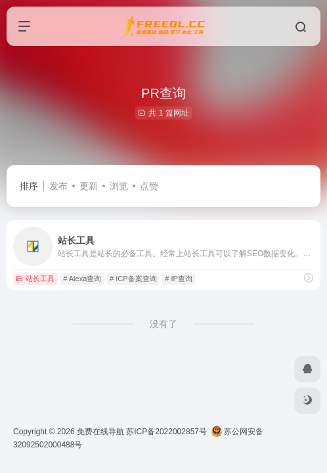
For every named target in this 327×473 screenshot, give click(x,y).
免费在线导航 (100, 431)
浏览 (119, 186)
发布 (58, 186)
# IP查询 (178, 278)
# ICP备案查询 (133, 278)
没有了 (163, 324)
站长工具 (35, 278)
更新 (88, 186)
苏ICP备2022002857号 (166, 431)
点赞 (149, 186)
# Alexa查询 (82, 278)
